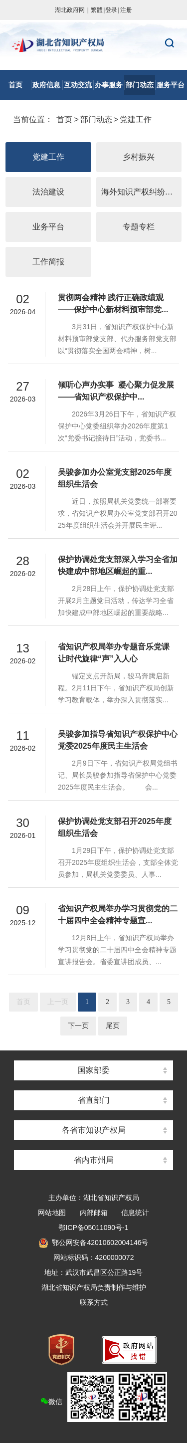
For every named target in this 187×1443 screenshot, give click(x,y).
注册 (126, 9)
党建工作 (136, 119)
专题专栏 (139, 226)
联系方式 (94, 1302)
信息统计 (135, 1213)
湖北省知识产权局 (93, 45)
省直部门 (94, 1100)
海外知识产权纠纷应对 (141, 192)
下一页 (78, 1026)
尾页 (113, 1026)
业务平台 (48, 226)
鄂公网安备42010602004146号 (93, 1242)
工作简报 (48, 261)
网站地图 (52, 1213)
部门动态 (96, 119)
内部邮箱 (94, 1213)
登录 (111, 9)
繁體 (97, 9)
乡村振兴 (139, 157)
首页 (64, 119)
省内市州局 (94, 1160)
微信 (103, 1397)
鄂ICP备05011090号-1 (93, 1228)
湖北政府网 (70, 9)
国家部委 (94, 1070)
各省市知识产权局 (94, 1130)
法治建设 (48, 192)
